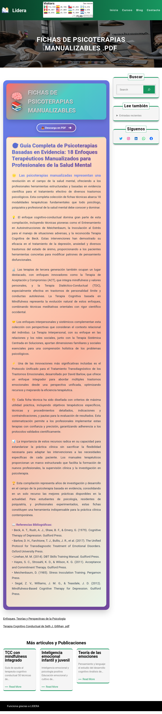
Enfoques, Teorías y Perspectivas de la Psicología (34, 621)
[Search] (149, 89)
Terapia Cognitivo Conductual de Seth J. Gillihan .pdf (36, 629)
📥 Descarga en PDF (56, 129)
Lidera (20, 10)
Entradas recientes (130, 115)
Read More (15, 690)
